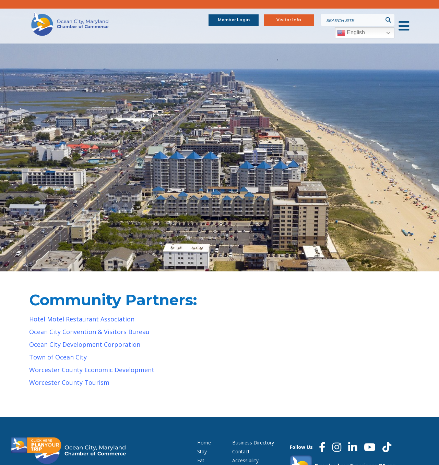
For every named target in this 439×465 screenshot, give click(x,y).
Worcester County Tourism (69, 382)
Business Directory (253, 442)
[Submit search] (388, 20)
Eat (200, 460)
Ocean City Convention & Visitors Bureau (89, 332)
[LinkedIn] (352, 447)
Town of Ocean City (58, 357)
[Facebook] (322, 447)
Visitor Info (288, 19)
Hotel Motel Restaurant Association (81, 319)
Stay (202, 451)
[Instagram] (337, 447)
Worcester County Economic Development (91, 370)
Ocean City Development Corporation (84, 344)
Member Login (234, 19)
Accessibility (245, 460)
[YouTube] (370, 447)
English (351, 33)
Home (204, 442)
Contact (241, 451)
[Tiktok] (387, 447)
